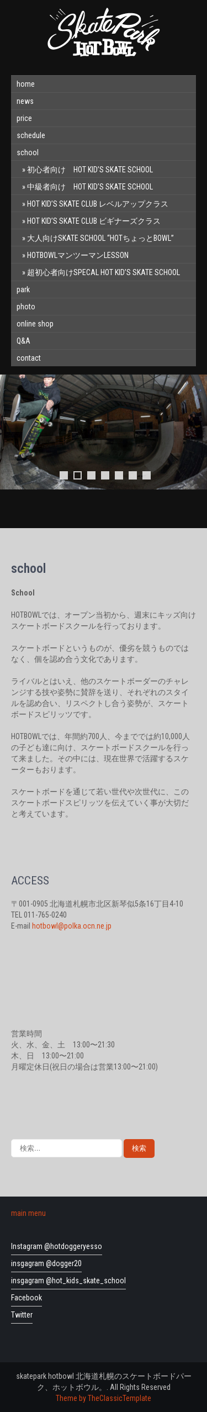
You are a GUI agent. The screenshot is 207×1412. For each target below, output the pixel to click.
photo (26, 306)
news (25, 101)
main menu (28, 1213)
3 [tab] (91, 475)
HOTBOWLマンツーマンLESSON (78, 255)
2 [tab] (77, 475)
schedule (31, 135)
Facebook (26, 1297)
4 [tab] (105, 475)
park (23, 289)
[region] (103, 446)
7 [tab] (146, 475)
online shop (35, 323)
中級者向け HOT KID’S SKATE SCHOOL (90, 186)
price (24, 118)
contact (29, 358)
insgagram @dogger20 (46, 1263)
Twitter (22, 1314)
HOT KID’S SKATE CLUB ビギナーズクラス (94, 221)
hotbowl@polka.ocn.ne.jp (72, 925)
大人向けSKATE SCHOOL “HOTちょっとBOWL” (100, 238)
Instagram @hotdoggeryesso (56, 1246)
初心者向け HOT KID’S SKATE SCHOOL (90, 169)
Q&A (23, 340)
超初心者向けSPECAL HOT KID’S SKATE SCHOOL (103, 272)
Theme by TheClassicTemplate (103, 1398)
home (26, 84)
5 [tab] (119, 475)
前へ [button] (11, 432)
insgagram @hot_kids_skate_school (68, 1280)
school (28, 152)
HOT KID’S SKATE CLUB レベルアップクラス (97, 203)
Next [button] (195, 432)
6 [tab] (133, 475)
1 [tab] (64, 475)
